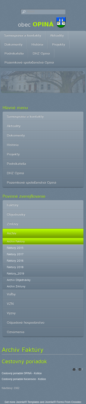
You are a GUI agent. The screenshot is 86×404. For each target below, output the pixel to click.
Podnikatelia (14, 53)
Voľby (11, 294)
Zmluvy (12, 224)
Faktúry (12, 205)
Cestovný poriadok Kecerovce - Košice (24, 379)
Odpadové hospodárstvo (25, 322)
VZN (10, 303)
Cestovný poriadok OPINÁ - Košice (22, 373)
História (37, 44)
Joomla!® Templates (27, 402)
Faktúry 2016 (15, 260)
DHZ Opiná (41, 53)
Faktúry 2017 (15, 254)
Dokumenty (13, 44)
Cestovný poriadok (24, 361)
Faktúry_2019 (15, 273)
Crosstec (76, 402)
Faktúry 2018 (15, 267)
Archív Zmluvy (16, 286)
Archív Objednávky (19, 280)
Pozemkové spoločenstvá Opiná (29, 62)
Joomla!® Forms (54, 402)
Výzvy (11, 313)
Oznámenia (15, 332)
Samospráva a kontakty (22, 35)
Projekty (58, 44)
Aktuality (57, 35)
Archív (11, 233)
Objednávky (16, 214)
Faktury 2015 (15, 247)
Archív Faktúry (16, 241)
